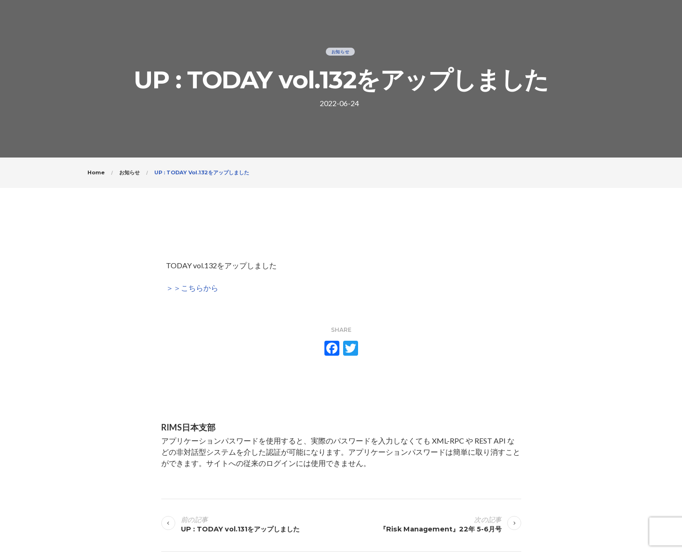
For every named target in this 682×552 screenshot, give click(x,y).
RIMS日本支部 (188, 427)
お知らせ (340, 51)
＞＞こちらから (192, 287)
